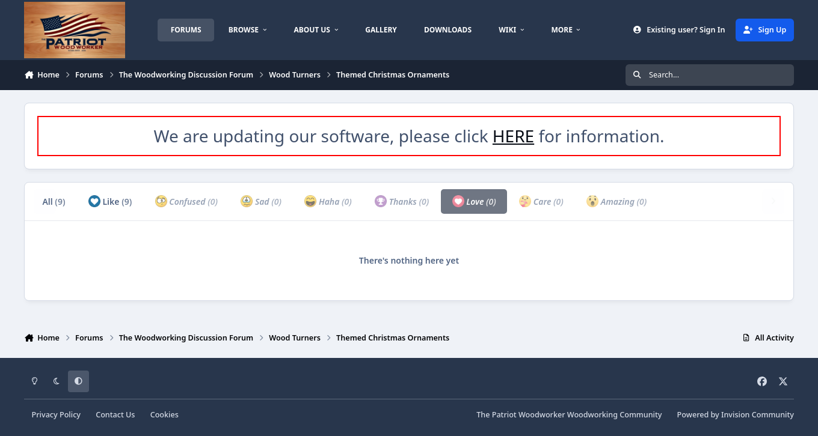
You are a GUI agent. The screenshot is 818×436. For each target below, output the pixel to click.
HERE (513, 135)
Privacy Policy (56, 415)
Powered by (735, 415)
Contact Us (115, 415)
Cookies (164, 415)
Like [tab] (110, 201)
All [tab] (53, 201)
